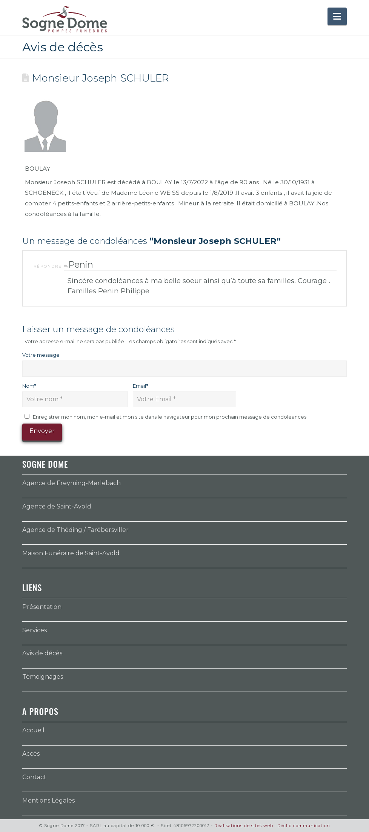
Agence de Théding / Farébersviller (75, 529)
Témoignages (42, 676)
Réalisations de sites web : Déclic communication (272, 825)
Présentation (42, 606)
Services (34, 630)
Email (140, 386)
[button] (337, 16)
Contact (34, 777)
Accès (31, 753)
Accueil (33, 730)
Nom (29, 386)
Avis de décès (42, 653)
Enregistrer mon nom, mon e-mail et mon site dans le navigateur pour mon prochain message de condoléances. (170, 417)
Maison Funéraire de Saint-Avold (71, 553)
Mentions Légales (48, 800)
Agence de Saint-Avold (56, 506)
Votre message (41, 355)
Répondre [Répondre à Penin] (51, 266)
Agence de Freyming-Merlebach (71, 483)
